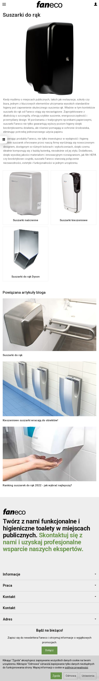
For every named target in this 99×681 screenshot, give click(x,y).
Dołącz (49, 650)
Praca (49, 585)
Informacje (49, 574)
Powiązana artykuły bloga (24, 292)
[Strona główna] (49, 4)
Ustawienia (88, 675)
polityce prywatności (76, 667)
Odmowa (71, 675)
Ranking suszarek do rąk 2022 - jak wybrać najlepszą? (37, 485)
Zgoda (56, 675)
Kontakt (49, 597)
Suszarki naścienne (25, 220)
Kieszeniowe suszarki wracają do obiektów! (30, 420)
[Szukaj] (13, 4)
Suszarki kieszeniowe (74, 220)
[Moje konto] (95, 4)
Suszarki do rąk (12, 355)
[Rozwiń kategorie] (4, 4)
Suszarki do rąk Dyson (25, 276)
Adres (49, 619)
